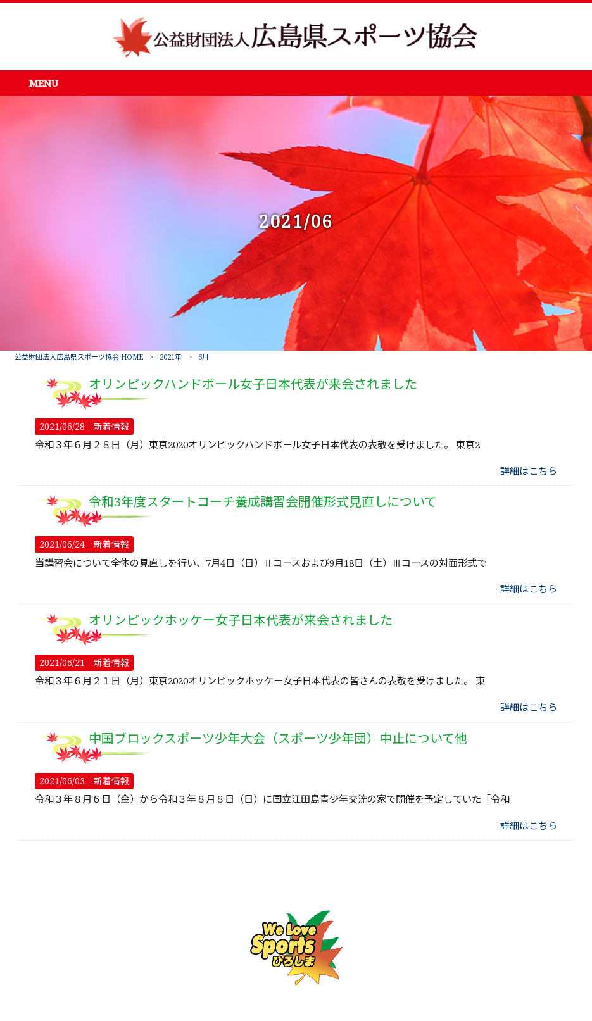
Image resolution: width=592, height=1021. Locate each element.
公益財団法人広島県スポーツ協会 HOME (79, 357)
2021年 (171, 357)
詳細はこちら (528, 471)
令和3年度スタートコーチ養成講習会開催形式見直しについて (263, 502)
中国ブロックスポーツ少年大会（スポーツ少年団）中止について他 (278, 738)
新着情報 (111, 427)
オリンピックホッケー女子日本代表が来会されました (241, 620)
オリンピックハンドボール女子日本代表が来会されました (253, 384)
